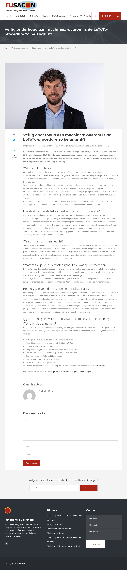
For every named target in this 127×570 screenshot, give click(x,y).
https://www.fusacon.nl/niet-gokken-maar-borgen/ (71, 371)
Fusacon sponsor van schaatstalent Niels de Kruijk (64, 517)
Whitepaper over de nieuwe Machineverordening (59, 530)
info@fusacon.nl (99, 365)
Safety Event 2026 (55, 524)
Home (7, 48)
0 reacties (14, 156)
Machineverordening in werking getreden (64, 546)
